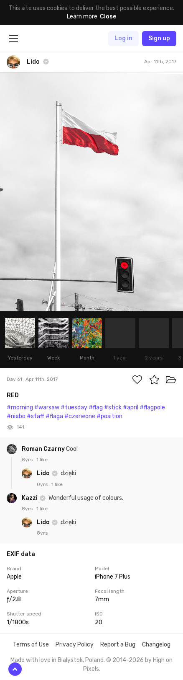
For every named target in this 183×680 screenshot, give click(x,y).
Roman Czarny (44, 448)
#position (109, 416)
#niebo (16, 416)
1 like (42, 460)
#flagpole (152, 407)
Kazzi (30, 498)
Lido (44, 473)
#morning (20, 407)
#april (130, 407)
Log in (123, 38)
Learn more (82, 16)
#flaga (54, 416)
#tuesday (74, 407)
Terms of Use (31, 644)
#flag (96, 407)
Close (108, 16)
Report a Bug (117, 644)
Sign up (159, 38)
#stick (113, 407)
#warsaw (46, 407)
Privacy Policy (75, 644)
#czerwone (79, 416)
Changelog (156, 644)
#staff (35, 416)
